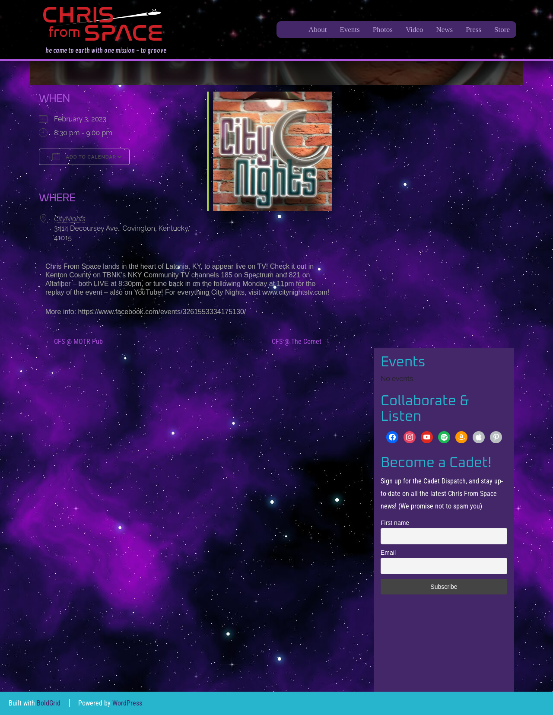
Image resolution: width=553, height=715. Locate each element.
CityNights (70, 219)
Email (388, 552)
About (317, 29)
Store (502, 29)
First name (395, 522)
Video (414, 29)
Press (473, 29)
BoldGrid (48, 703)
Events (349, 29)
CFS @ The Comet (301, 341)
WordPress (127, 703)
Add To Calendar (84, 156)
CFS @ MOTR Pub (74, 341)
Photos (383, 29)
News (444, 29)
